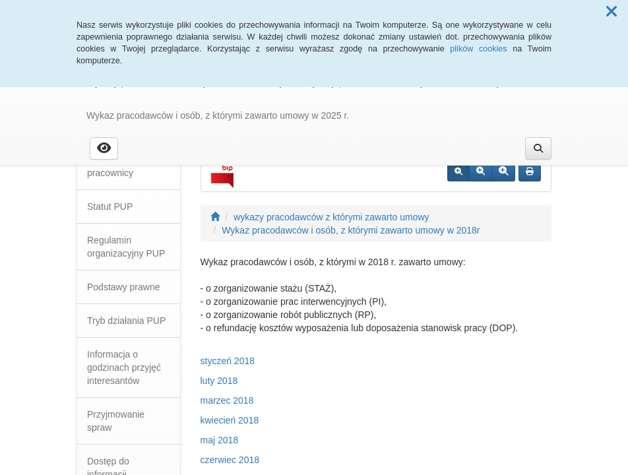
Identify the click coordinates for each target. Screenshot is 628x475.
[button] (611, 12)
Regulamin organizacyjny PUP (126, 247)
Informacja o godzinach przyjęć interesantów (124, 367)
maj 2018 (220, 440)
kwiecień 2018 (230, 420)
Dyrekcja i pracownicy (110, 166)
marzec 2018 (227, 400)
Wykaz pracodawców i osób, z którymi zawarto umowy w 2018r (351, 230)
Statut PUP (110, 206)
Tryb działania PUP (126, 320)
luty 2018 (219, 380)
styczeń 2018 (228, 361)
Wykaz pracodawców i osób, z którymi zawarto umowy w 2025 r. (217, 115)
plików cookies (478, 48)
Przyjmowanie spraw (115, 421)
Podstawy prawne (123, 287)
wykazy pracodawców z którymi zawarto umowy (331, 217)
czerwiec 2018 (230, 460)
